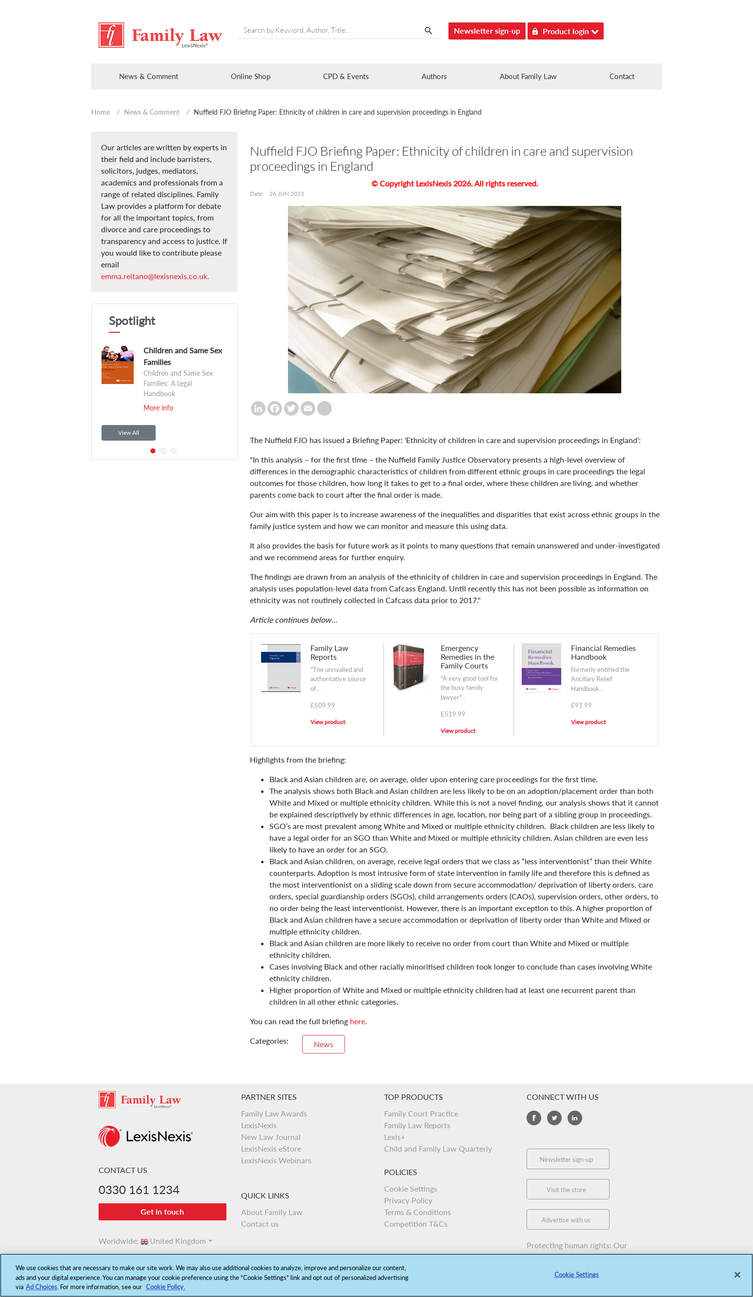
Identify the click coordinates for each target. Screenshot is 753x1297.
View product (327, 722)
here (357, 1021)
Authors (434, 76)
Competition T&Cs (416, 1223)
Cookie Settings (410, 1188)
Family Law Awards (274, 1113)
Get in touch (162, 1211)
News (323, 1044)
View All (128, 432)
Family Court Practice (421, 1113)
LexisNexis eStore (271, 1148)
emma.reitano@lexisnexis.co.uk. (155, 276)
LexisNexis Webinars (276, 1160)
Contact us (260, 1223)
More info (158, 408)
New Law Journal (271, 1136)
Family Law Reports (417, 1125)
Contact (622, 76)
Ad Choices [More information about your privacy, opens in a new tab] (41, 1291)
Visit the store (566, 1190)
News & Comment (152, 112)
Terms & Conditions (417, 1211)
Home (100, 112)
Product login (565, 29)
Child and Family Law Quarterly (438, 1148)
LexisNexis (259, 1125)
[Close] (737, 1278)
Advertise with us (566, 1220)
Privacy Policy (408, 1200)
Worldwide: (114, 1240)
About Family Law (528, 76)
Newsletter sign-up (487, 30)
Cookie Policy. (165, 1291)
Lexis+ (394, 1136)
